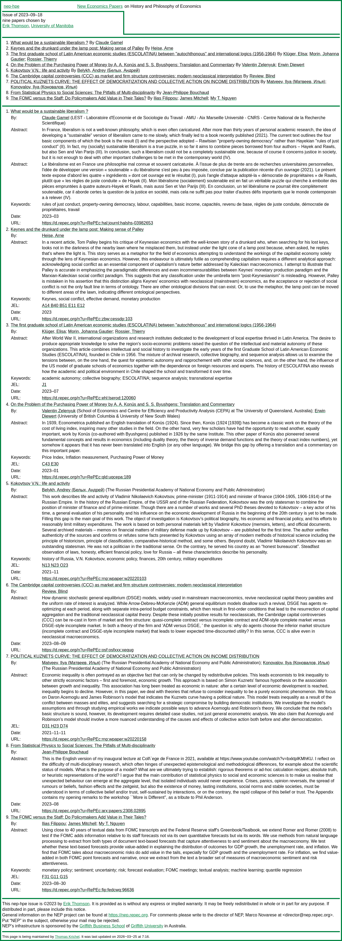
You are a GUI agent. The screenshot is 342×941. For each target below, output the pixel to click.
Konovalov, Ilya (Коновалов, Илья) (44, 87)
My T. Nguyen (224, 98)
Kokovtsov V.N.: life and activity (40, 70)
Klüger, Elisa (295, 54)
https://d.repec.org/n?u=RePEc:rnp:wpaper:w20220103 (94, 578)
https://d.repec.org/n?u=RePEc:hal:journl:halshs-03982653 (97, 223)
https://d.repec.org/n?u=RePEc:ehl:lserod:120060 (89, 398)
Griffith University (147, 926)
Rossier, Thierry (42, 59)
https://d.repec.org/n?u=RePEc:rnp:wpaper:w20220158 (94, 739)
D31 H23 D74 (55, 726)
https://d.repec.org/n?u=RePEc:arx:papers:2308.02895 (94, 810)
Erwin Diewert (291, 65)
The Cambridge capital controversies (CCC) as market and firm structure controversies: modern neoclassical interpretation (126, 76)
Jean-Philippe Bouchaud (186, 92)
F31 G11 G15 (55, 876)
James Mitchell (194, 98)
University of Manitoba (52, 26)
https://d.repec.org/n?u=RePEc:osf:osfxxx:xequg (88, 650)
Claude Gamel (109, 42)
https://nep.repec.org (128, 915)
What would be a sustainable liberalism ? (49, 42)
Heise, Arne (162, 48)
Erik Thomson (15, 26)
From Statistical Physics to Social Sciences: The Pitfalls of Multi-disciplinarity (83, 92)
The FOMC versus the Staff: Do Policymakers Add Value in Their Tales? (78, 98)
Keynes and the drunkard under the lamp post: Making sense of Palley (77, 48)
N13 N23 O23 (55, 565)
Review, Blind (262, 76)
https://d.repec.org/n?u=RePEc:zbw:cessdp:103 (87, 319)
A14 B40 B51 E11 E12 (63, 305)
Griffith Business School (102, 926)
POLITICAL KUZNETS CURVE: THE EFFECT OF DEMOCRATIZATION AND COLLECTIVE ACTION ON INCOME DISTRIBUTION (135, 81)
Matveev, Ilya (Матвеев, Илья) (296, 81)
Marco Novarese (261, 915)
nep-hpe (12, 6)
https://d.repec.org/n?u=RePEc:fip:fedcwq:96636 (88, 890)
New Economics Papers (100, 6)
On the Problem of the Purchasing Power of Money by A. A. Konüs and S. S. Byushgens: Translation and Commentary (123, 65)
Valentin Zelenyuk (258, 65)
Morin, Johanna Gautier (90, 331)
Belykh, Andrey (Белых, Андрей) (108, 70)
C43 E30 (50, 464)
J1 (44, 384)
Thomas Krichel (67, 937)
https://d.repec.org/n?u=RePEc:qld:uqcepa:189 (86, 477)
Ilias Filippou (165, 98)
